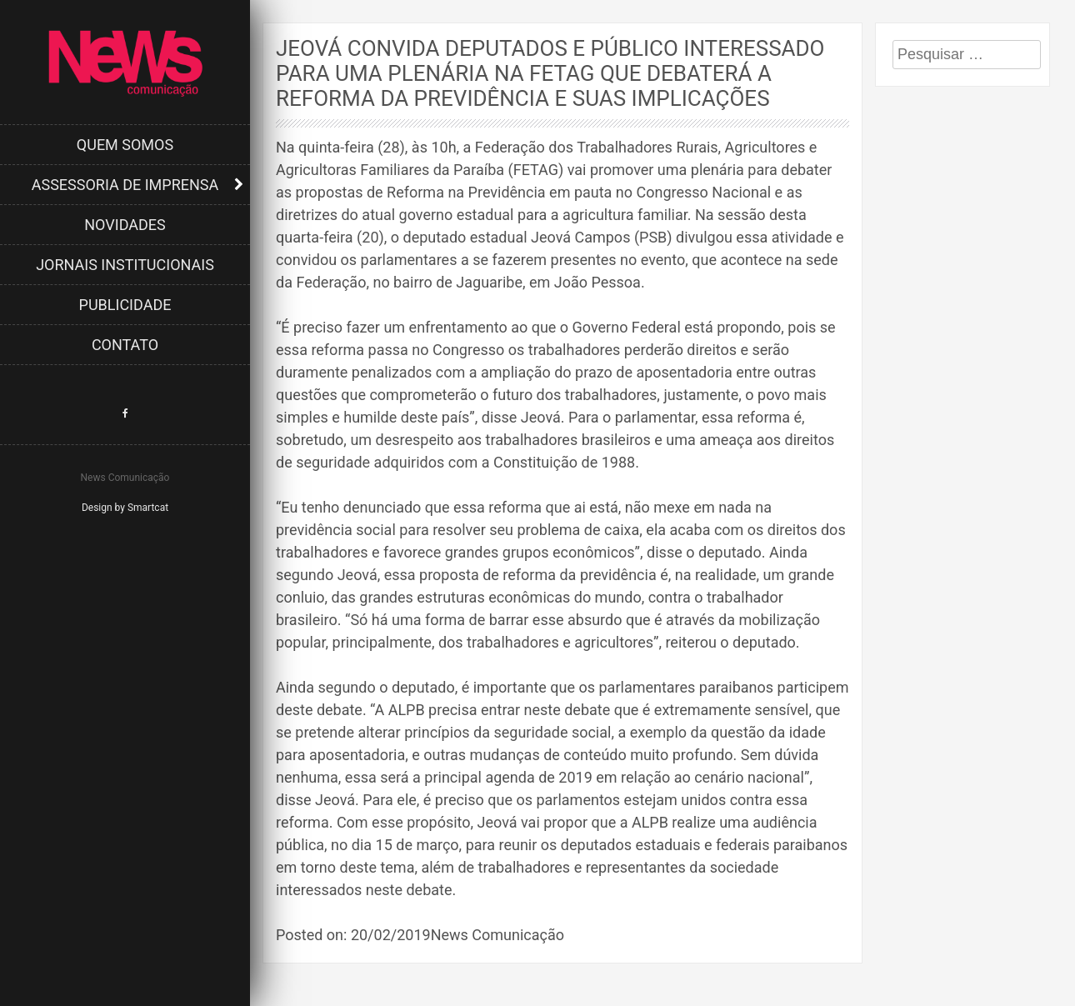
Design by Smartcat (125, 507)
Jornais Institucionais (125, 264)
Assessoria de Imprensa (125, 184)
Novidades (125, 224)
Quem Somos (125, 144)
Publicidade (125, 304)
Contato (125, 344)
